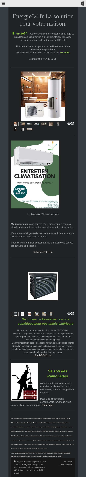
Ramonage (47, 405)
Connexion (67, 461)
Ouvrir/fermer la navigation (43, 3)
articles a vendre (28, 470)
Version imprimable (24, 461)
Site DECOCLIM (43, 355)
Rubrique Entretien (43, 252)
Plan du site (40, 461)
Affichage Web (65, 464)
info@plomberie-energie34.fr (35, 456)
